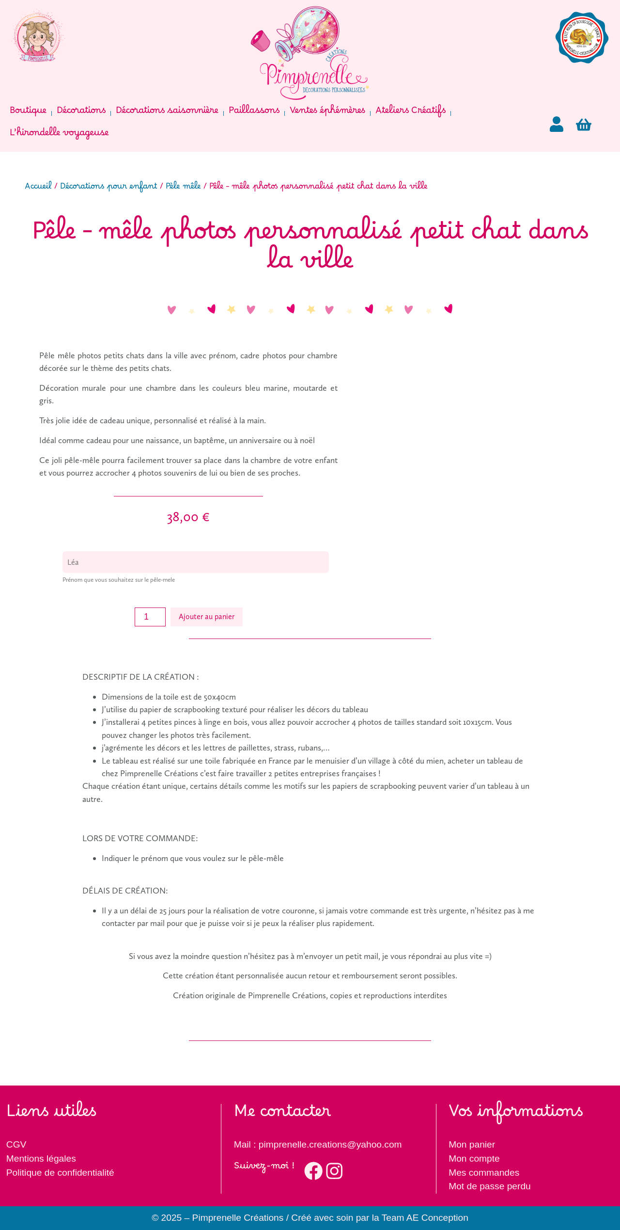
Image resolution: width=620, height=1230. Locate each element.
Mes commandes (484, 1172)
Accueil (38, 188)
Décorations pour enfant (108, 188)
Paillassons (254, 113)
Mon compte (474, 1158)
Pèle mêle (183, 188)
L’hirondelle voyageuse (59, 135)
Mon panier (472, 1144)
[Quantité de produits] (150, 616)
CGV (16, 1144)
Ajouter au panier (206, 616)
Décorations (81, 113)
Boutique (28, 113)
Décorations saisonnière (167, 113)
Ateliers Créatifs (410, 113)
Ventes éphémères (327, 113)
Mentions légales (41, 1158)
